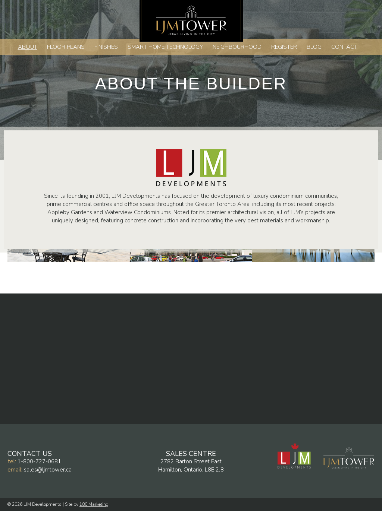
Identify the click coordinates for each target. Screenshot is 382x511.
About (27, 47)
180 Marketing (94, 504)
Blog (314, 47)
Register (284, 47)
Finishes (106, 47)
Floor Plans (66, 47)
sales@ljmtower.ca (48, 469)
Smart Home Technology (165, 47)
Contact (344, 47)
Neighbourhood (237, 47)
